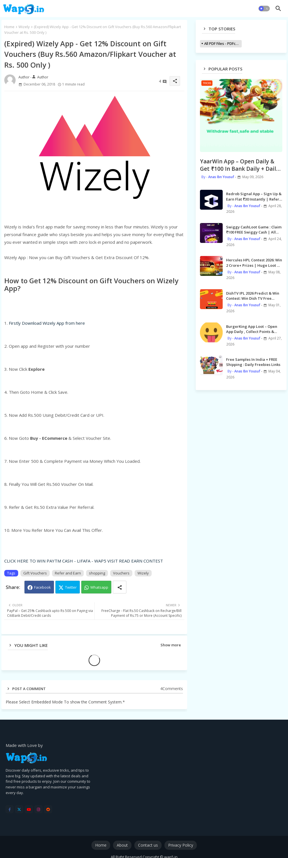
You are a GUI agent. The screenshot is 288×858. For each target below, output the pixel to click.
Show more (170, 644)
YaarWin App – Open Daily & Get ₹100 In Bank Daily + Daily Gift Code (239, 165)
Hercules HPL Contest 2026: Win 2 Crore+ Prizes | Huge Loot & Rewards (254, 262)
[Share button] (119, 587)
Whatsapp (99, 587)
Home (9, 26)
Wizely (24, 26)
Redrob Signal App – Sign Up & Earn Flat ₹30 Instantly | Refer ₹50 (253, 196)
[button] (264, 8)
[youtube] (29, 809)
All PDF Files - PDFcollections (223, 43)
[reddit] (48, 809)
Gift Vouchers (35, 573)
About (122, 845)
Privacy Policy (180, 845)
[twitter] (19, 809)
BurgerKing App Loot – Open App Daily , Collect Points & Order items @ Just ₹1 (251, 329)
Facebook (42, 587)
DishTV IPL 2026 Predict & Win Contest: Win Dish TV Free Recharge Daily (252, 296)
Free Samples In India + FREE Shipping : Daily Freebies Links (253, 362)
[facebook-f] (9, 809)
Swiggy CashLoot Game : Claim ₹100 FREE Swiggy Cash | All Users (253, 229)
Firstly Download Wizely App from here (47, 323)
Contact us (148, 845)
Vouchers (121, 573)
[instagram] (38, 809)
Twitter (71, 587)
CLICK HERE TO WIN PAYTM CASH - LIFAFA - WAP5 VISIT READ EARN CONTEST (83, 561)
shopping (97, 573)
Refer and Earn (68, 573)
